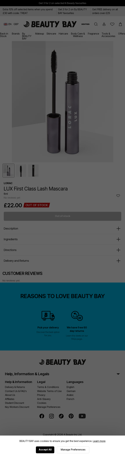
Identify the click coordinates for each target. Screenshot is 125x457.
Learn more (99, 441)
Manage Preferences (73, 449)
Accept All (45, 449)
